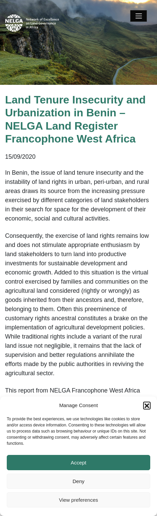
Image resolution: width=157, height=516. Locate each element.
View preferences (78, 500)
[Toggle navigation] (138, 16)
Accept (78, 462)
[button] (146, 405)
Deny (78, 481)
